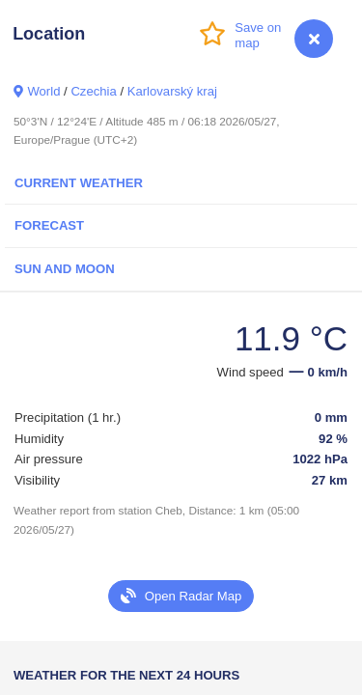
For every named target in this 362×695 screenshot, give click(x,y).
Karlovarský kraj (172, 91)
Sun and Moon (64, 269)
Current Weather (78, 183)
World (43, 91)
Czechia (93, 91)
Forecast (49, 225)
